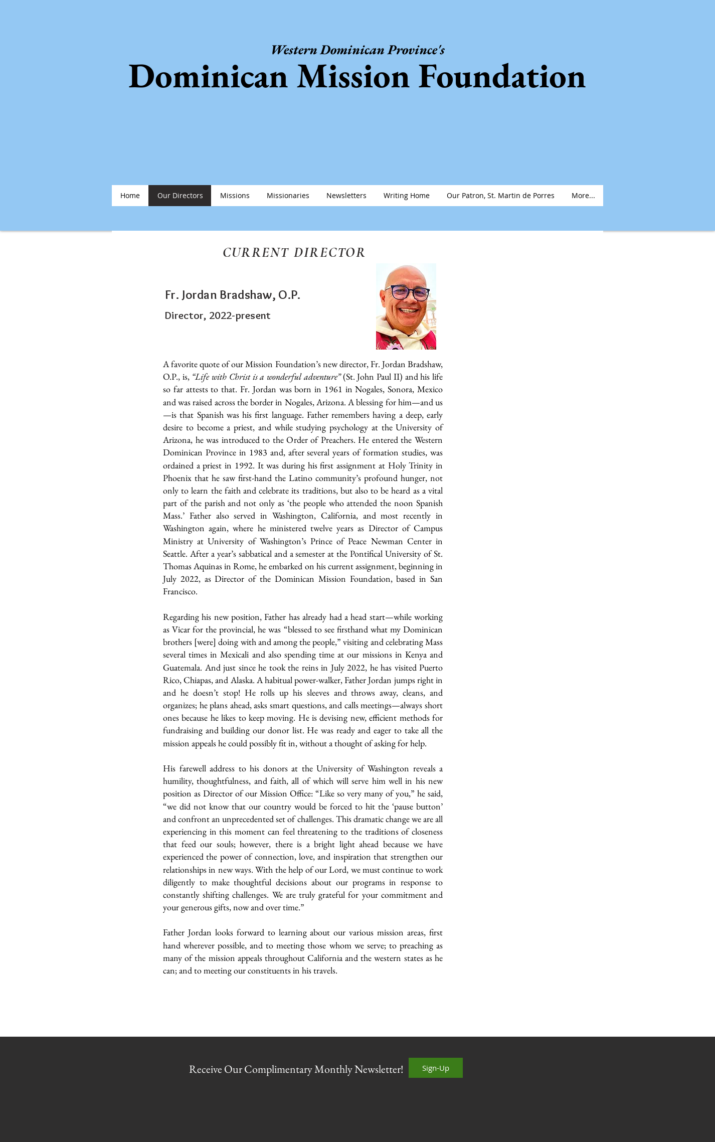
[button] (234, 195)
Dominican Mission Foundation (357, 75)
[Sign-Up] (436, 1068)
